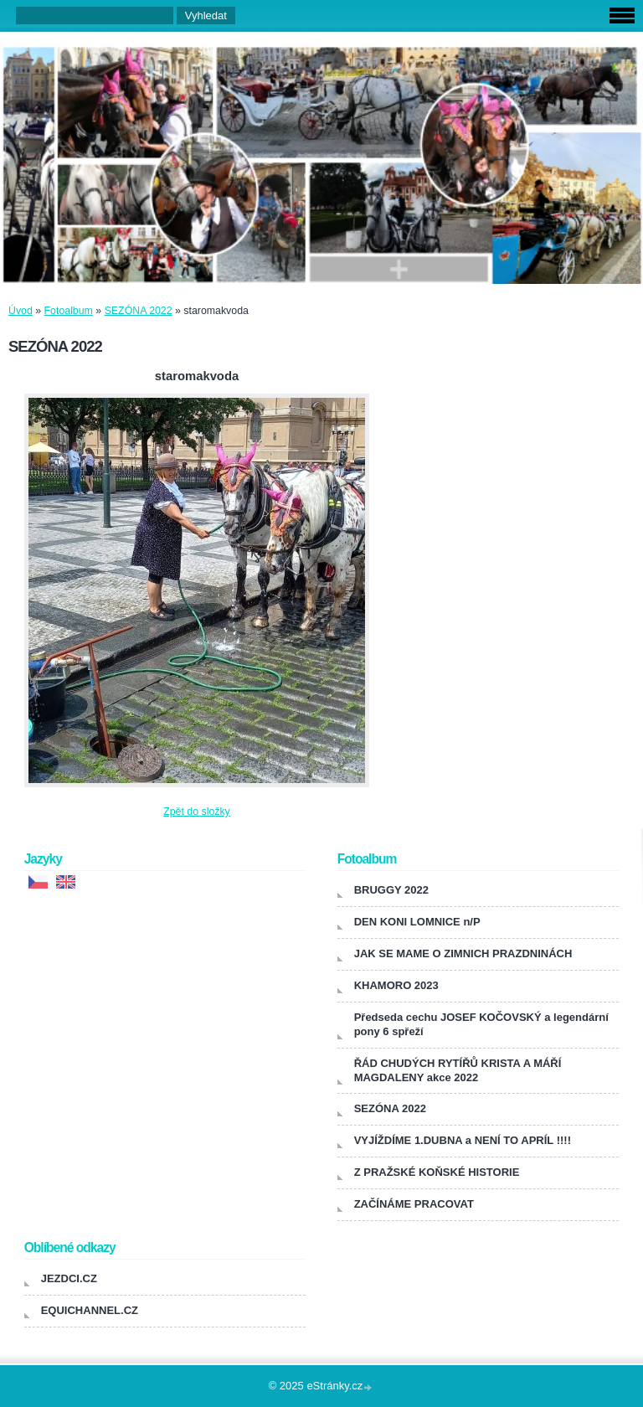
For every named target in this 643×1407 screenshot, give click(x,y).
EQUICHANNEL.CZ (89, 1310)
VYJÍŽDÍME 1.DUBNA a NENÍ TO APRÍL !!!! (462, 1140)
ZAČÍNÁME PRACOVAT (414, 1204)
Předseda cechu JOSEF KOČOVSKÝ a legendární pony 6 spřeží (481, 1024)
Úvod (20, 311)
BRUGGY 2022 (391, 890)
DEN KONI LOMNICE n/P (417, 921)
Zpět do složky (196, 811)
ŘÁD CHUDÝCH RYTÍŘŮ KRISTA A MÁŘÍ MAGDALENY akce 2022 (458, 1070)
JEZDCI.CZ (69, 1278)
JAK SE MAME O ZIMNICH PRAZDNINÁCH (463, 953)
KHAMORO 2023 (396, 985)
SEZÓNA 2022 (138, 311)
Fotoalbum (68, 311)
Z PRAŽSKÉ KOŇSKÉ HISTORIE (437, 1172)
